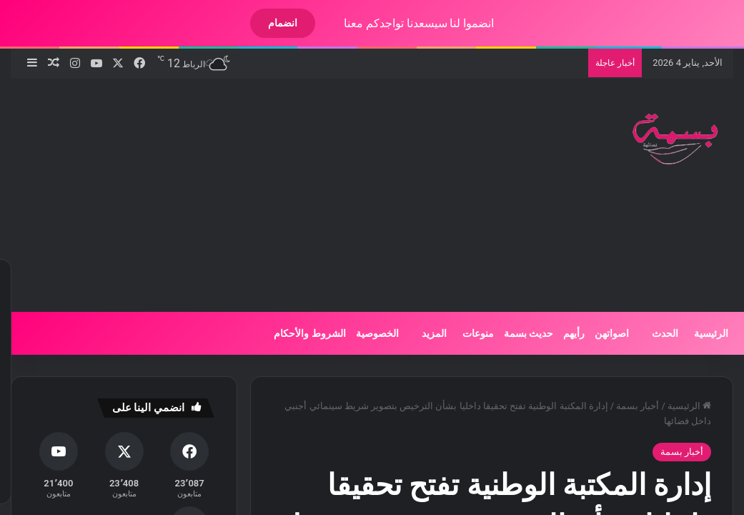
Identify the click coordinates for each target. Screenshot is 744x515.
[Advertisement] (236, 193)
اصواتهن (599, 333)
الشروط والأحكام (297, 333)
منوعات (466, 333)
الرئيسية (699, 333)
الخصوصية (365, 333)
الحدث (653, 333)
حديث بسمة (516, 333)
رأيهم (561, 333)
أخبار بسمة (625, 406)
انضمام (270, 23)
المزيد (422, 333)
